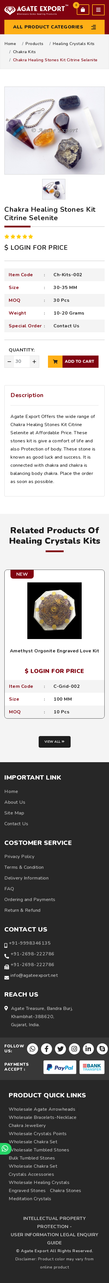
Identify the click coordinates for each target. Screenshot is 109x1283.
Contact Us (66, 326)
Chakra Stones (65, 1190)
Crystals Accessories (31, 1174)
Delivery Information (26, 878)
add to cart (71, 362)
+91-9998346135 (30, 943)
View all (54, 742)
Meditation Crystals (30, 1199)
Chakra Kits (24, 52)
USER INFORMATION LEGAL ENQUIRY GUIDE (55, 1239)
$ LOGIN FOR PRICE (36, 248)
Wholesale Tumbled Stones (39, 1150)
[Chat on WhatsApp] (6, 1149)
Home (10, 44)
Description (27, 395)
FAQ (9, 889)
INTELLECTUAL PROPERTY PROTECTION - (54, 1222)
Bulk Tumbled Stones (32, 1158)
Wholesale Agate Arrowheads (42, 1109)
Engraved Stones (27, 1190)
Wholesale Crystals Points (38, 1134)
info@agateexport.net (34, 975)
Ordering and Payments (30, 899)
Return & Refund (22, 910)
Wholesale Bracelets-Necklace (42, 1117)
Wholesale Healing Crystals (39, 1182)
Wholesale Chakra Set (33, 1142)
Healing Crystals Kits (74, 44)
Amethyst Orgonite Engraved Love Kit (54, 651)
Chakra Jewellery (27, 1125)
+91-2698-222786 (32, 954)
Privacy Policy (19, 856)
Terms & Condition (24, 867)
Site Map (14, 813)
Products (34, 44)
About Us (14, 802)
